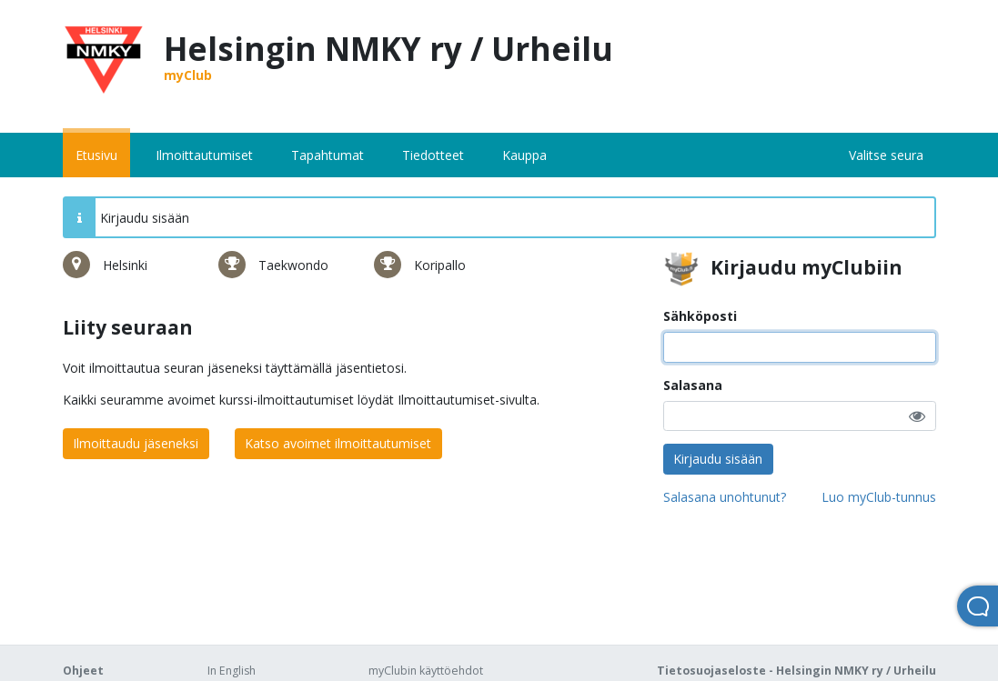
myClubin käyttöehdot (425, 670)
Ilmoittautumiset (204, 155)
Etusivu (96, 155)
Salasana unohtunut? (724, 497)
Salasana (692, 385)
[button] (917, 416)
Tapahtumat (327, 155)
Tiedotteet (433, 155)
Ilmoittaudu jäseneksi (135, 443)
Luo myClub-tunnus (879, 497)
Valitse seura (886, 155)
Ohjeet (83, 670)
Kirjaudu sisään (717, 458)
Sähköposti (700, 316)
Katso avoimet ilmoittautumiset (338, 443)
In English (231, 670)
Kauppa (524, 155)
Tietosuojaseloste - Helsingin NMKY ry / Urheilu (796, 670)
